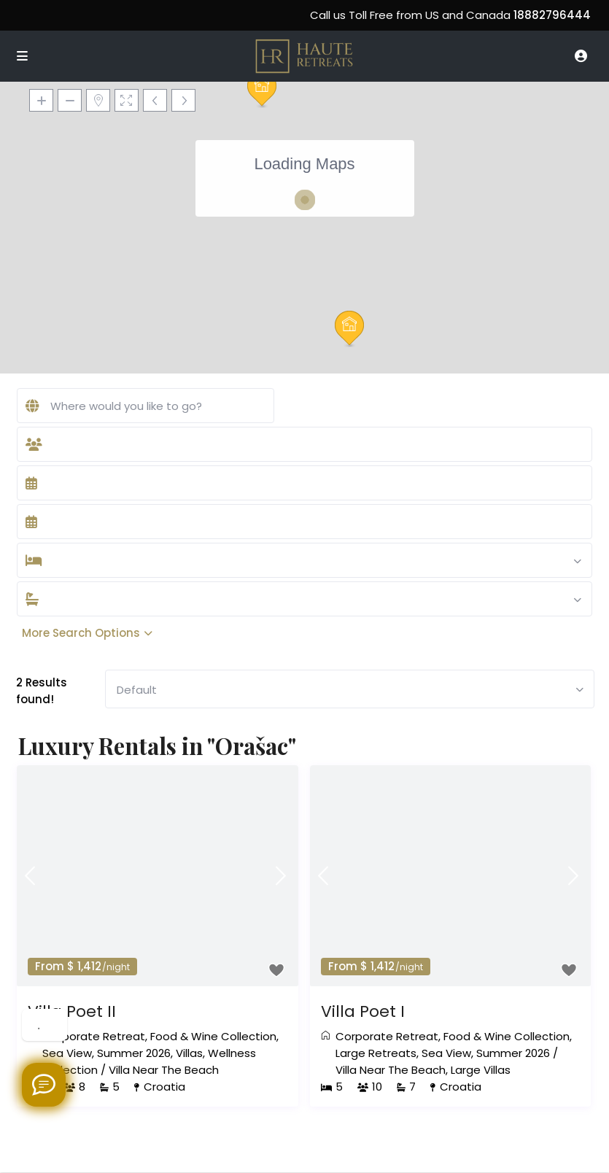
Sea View (67, 1053)
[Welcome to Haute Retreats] (44, 1085)
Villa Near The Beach (164, 1069)
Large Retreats (375, 1053)
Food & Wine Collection (213, 1036)
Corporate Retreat (93, 1036)
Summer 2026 (134, 1053)
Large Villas (481, 1069)
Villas (189, 1053)
